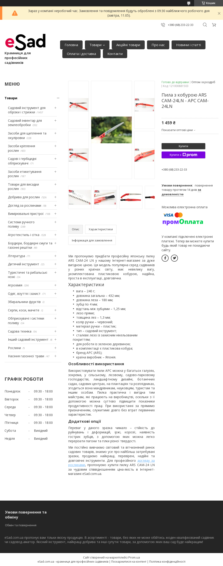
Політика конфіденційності (167, 562)
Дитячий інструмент (23, 264)
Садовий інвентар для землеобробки (25, 122)
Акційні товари (128, 44)
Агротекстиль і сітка (23, 235)
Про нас (158, 44)
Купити (183, 146)
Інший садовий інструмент (28, 339)
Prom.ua (134, 557)
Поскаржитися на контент (128, 562)
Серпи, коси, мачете (23, 310)
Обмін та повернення (20, 525)
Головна (71, 44)
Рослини (14, 348)
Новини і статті (188, 44)
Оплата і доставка (81, 53)
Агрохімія (15, 285)
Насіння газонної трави (26, 356)
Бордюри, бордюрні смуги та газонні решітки (30, 245)
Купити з (183, 155)
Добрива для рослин (24, 197)
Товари (95, 44)
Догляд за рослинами (24, 205)
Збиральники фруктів (24, 302)
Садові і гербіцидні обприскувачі (22, 160)
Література (16, 256)
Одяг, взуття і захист (24, 293)
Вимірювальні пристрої (26, 213)
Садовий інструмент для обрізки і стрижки (27, 110)
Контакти (115, 53)
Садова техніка (19, 331)
